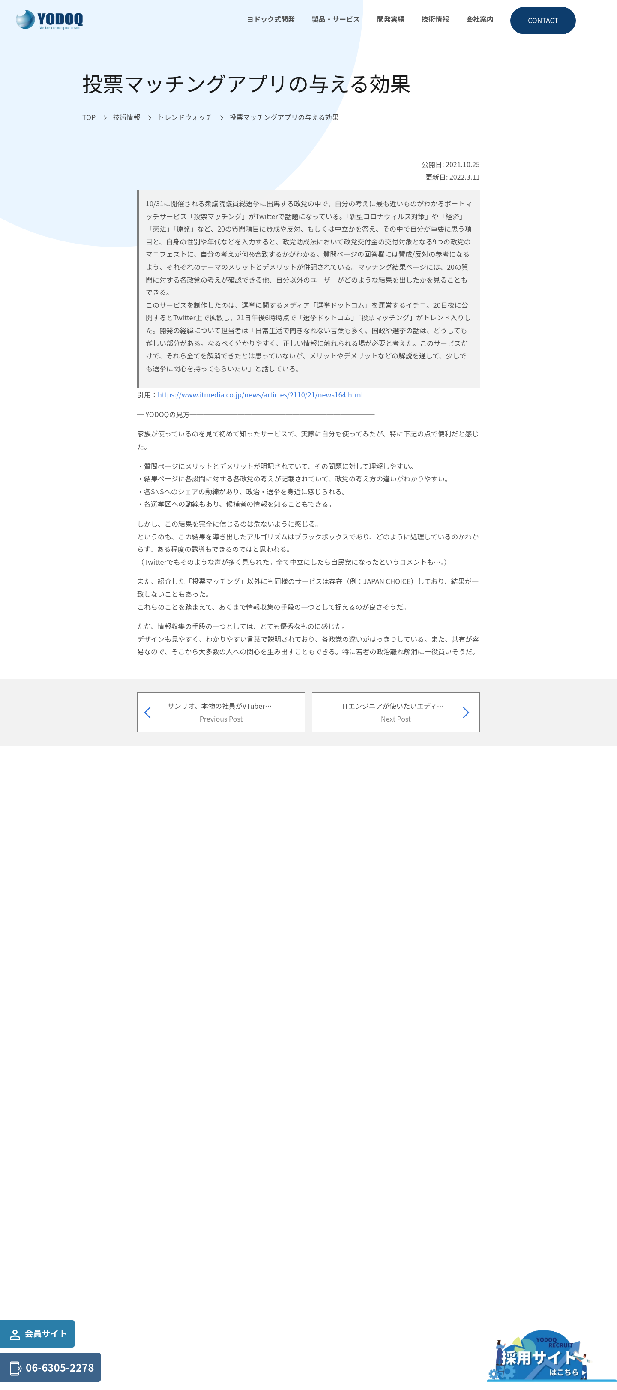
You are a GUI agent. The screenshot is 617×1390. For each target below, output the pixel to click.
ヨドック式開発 (271, 19)
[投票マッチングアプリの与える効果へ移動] (284, 117)
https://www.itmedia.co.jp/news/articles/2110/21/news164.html (260, 394)
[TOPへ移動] (89, 117)
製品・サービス (336, 19)
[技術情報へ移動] (126, 117)
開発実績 (390, 19)
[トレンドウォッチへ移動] (184, 117)
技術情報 (435, 19)
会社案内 (480, 19)
